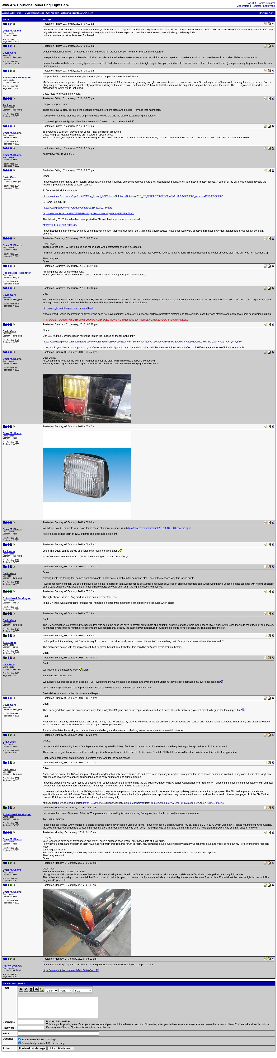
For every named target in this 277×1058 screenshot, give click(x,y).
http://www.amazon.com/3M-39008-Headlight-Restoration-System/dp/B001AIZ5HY (88, 213)
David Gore (9, 52)
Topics (261, 3)
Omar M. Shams (12, 30)
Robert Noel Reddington (17, 77)
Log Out (251, 3)
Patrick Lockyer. (12, 965)
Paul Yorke (9, 105)
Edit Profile (269, 5)
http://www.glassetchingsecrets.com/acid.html (68, 308)
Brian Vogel (9, 642)
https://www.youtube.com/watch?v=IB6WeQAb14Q (71, 970)
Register (256, 5)
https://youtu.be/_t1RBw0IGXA (60, 225)
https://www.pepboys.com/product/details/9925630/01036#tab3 (77, 207)
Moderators (243, 5)
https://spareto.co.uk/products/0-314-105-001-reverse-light (158, 528)
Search (271, 3)
